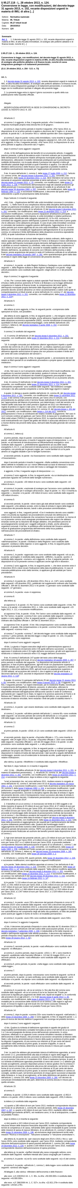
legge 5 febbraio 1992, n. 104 (31, 788)
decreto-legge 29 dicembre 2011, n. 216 (18, 867)
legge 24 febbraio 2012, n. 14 (35, 878)
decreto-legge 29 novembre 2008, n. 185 (53, 851)
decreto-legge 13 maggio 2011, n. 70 (17, 182)
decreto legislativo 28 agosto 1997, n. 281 (24, 254)
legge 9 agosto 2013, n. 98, (49, 682)
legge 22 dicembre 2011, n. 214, (46, 384)
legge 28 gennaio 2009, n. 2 (44, 854)
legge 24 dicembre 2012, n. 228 (61, 858)
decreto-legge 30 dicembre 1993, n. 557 (18, 189)
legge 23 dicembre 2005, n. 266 (20, 1017)
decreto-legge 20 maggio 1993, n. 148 (18, 847)
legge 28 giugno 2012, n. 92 (18, 938)
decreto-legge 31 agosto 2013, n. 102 (24, 81)
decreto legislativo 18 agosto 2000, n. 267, (55, 660)
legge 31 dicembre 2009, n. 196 (20, 1132)
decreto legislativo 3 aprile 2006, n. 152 (39, 325)
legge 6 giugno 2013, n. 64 (43, 999)
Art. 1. (4, 77)
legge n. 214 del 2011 (46, 411)
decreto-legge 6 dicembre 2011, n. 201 (38, 176)
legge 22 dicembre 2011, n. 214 (32, 178)
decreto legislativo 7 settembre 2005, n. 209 (20, 931)
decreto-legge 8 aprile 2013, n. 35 (54, 997)
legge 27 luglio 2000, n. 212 (55, 173)
